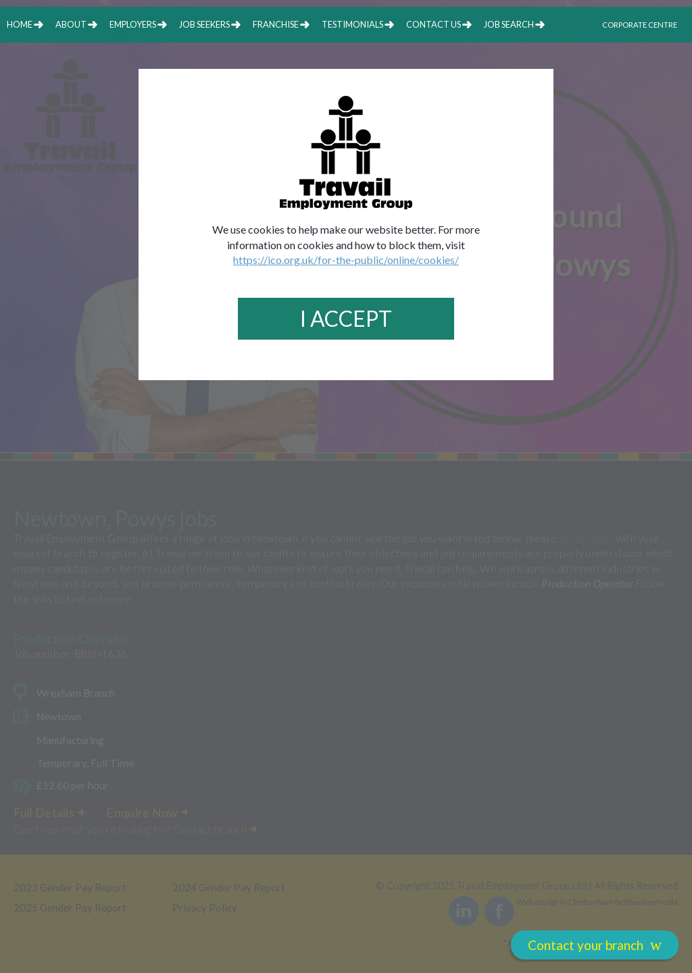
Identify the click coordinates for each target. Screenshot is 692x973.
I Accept (346, 318)
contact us (433, 24)
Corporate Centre (639, 24)
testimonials (352, 24)
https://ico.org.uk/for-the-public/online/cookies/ (346, 259)
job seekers (204, 24)
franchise (276, 24)
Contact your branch (595, 944)
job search (509, 24)
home (19, 24)
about (70, 24)
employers (132, 24)
